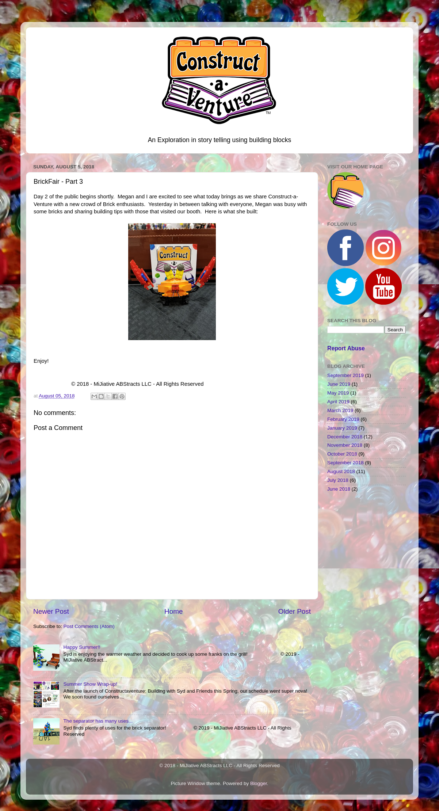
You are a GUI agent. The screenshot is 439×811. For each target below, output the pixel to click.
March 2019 (340, 410)
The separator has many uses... (98, 721)
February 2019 (343, 419)
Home (173, 611)
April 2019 (338, 401)
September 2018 (345, 462)
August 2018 (341, 471)
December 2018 (344, 436)
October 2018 (342, 454)
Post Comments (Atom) (89, 626)
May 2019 (338, 393)
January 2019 (342, 428)
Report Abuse (346, 348)
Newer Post (51, 611)
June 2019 (338, 384)
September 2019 (345, 375)
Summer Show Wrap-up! (90, 684)
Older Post (294, 611)
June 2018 (338, 489)
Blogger (258, 783)
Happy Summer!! (81, 647)
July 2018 (337, 480)
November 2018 (344, 445)
